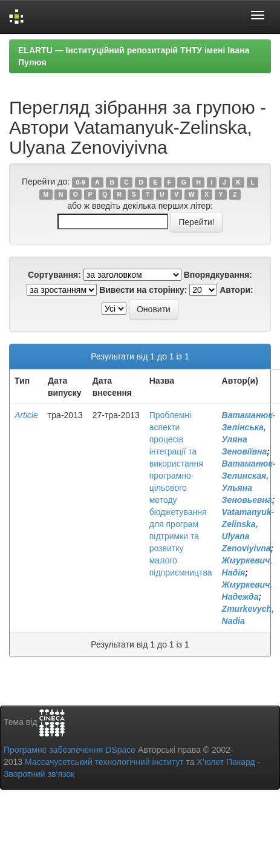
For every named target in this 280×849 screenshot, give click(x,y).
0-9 (80, 182)
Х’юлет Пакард (226, 762)
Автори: (236, 290)
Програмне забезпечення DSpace (69, 750)
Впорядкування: (218, 275)
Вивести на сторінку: (143, 290)
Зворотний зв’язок (39, 774)
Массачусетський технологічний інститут (104, 762)
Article (26, 415)
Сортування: (54, 275)
